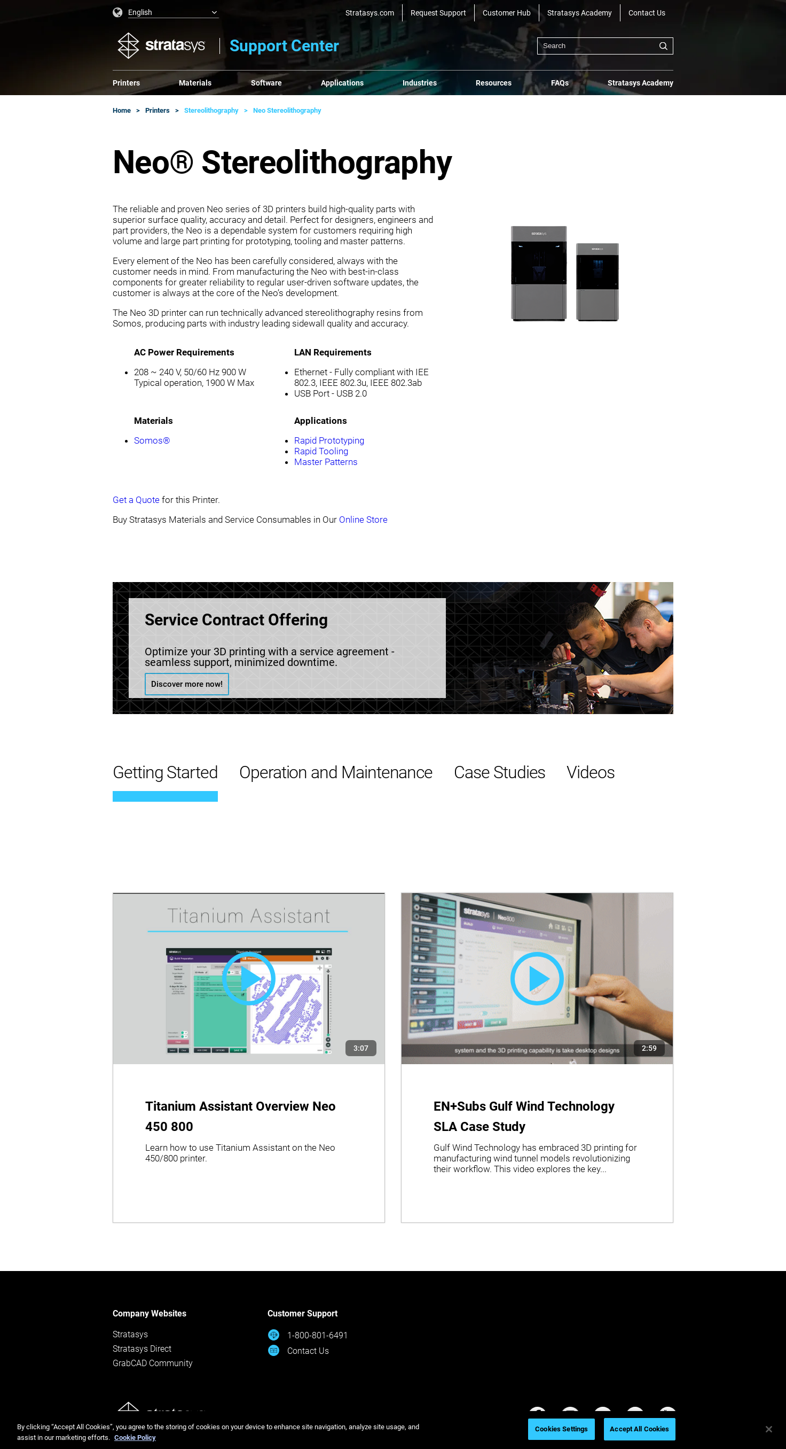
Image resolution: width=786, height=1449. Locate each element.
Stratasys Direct (142, 1349)
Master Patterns (326, 461)
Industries (420, 83)
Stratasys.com (369, 13)
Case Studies (499, 772)
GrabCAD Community (153, 1363)
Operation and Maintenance (336, 772)
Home (122, 110)
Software (266, 83)
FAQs (560, 83)
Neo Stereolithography (287, 110)
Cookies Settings (561, 1429)
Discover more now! (187, 684)
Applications (342, 83)
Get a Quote (136, 499)
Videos (591, 772)
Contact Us (646, 13)
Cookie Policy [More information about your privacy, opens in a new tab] (135, 1437)
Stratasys (130, 1334)
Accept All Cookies (639, 1429)
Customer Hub (507, 13)
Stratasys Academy (579, 13)
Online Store (363, 519)
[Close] (769, 1429)
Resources (494, 83)
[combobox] (605, 46)
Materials (195, 83)
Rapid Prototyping (329, 440)
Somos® (152, 440)
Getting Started (165, 772)
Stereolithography (211, 110)
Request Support (438, 13)
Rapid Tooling (321, 451)
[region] (393, 1430)
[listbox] (166, 12)
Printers (126, 83)
